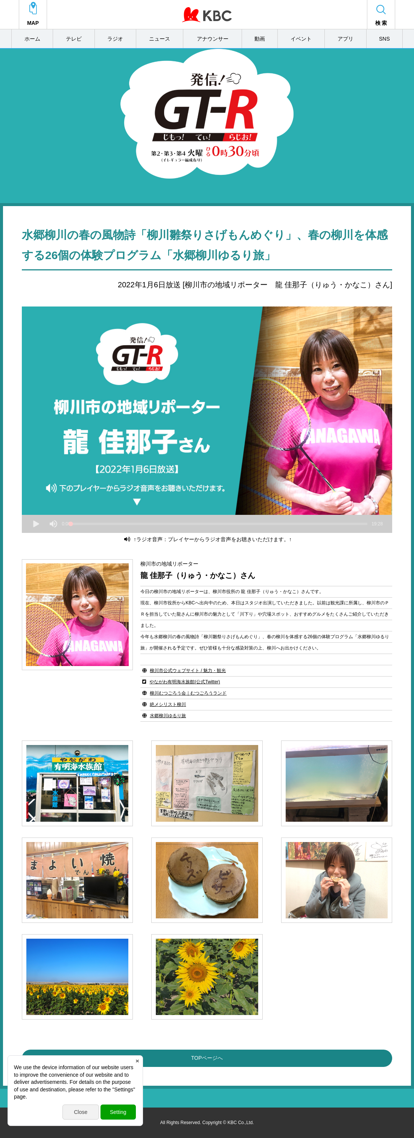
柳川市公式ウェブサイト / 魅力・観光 (188, 670)
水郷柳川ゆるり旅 (168, 715)
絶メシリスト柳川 (168, 704)
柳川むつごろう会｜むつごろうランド (188, 693)
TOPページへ (207, 1058)
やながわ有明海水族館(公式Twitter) (184, 681)
